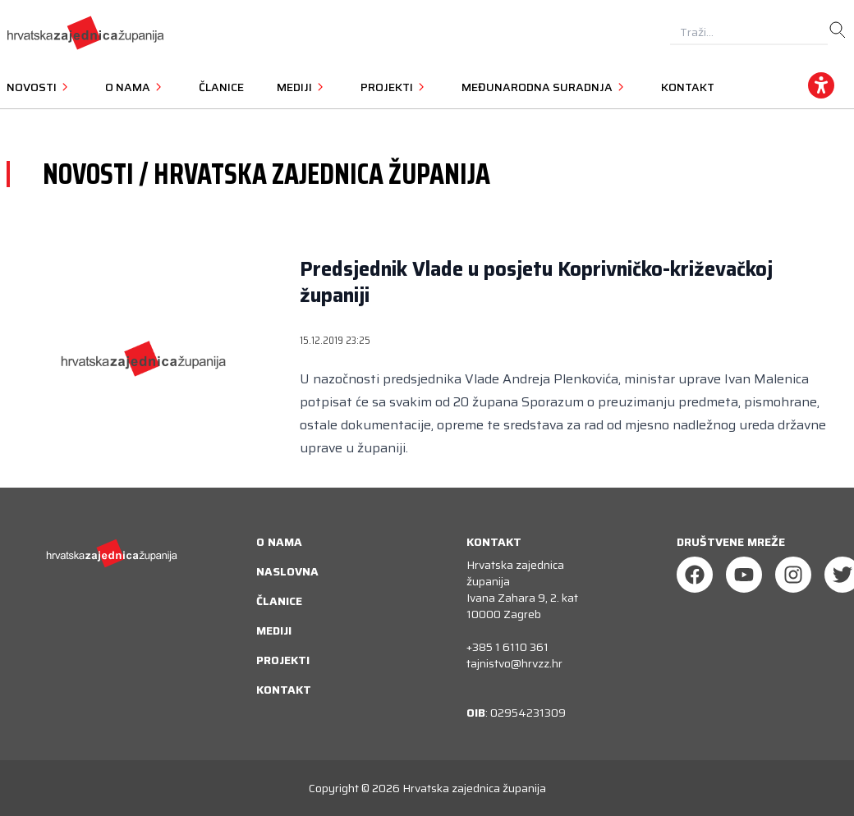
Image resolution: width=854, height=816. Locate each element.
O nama (279, 542)
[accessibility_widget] (821, 85)
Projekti (283, 660)
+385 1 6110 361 (507, 647)
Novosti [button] (39, 87)
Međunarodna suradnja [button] (544, 87)
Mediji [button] (302, 87)
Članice (221, 87)
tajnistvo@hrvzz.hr (514, 663)
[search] (837, 30)
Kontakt (687, 87)
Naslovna (287, 571)
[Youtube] (744, 575)
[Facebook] (695, 575)
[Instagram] (793, 575)
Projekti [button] (394, 87)
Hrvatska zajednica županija (474, 788)
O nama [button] (135, 87)
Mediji (274, 630)
